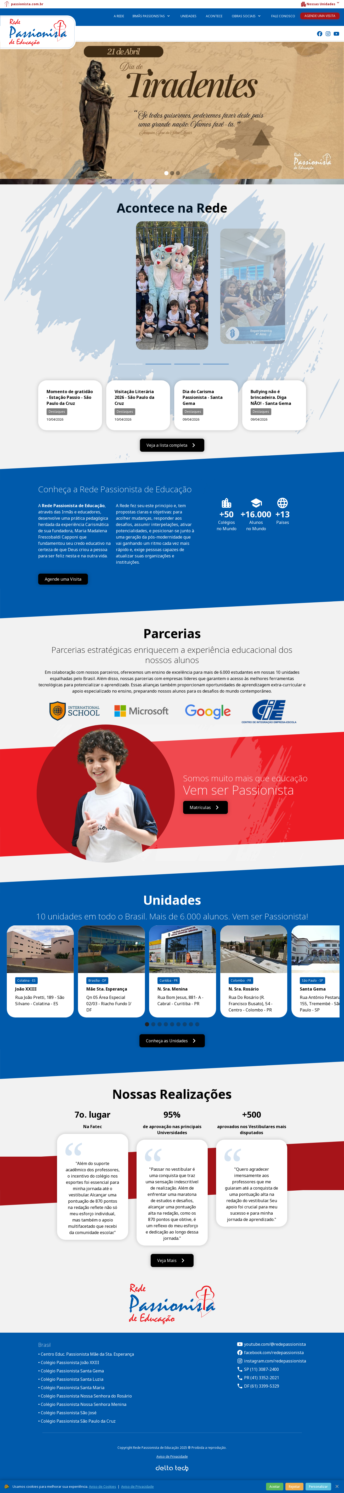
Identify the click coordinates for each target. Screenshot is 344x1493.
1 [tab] (116, 364)
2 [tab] (158, 364)
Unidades (188, 16)
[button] (320, 4)
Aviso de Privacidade (172, 1456)
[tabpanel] (172, 293)
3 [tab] (187, 364)
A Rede (119, 16)
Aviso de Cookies (102, 1486)
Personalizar (318, 1486)
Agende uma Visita (319, 16)
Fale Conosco (283, 16)
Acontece (214, 16)
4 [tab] (216, 364)
